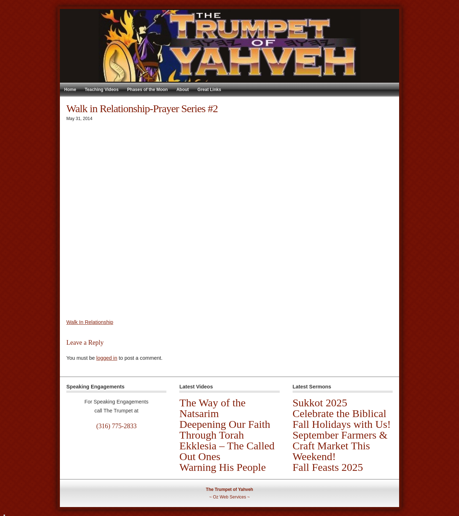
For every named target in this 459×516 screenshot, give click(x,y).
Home (70, 89)
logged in (106, 358)
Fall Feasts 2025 (328, 467)
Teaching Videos (101, 89)
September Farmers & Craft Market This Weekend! (340, 445)
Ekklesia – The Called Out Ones (226, 451)
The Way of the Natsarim (212, 408)
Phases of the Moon (147, 89)
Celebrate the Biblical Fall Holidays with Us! (342, 418)
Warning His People (222, 467)
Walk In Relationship (89, 322)
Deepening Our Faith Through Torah (224, 429)
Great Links (209, 89)
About (182, 89)
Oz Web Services (229, 497)
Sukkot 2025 (320, 402)
